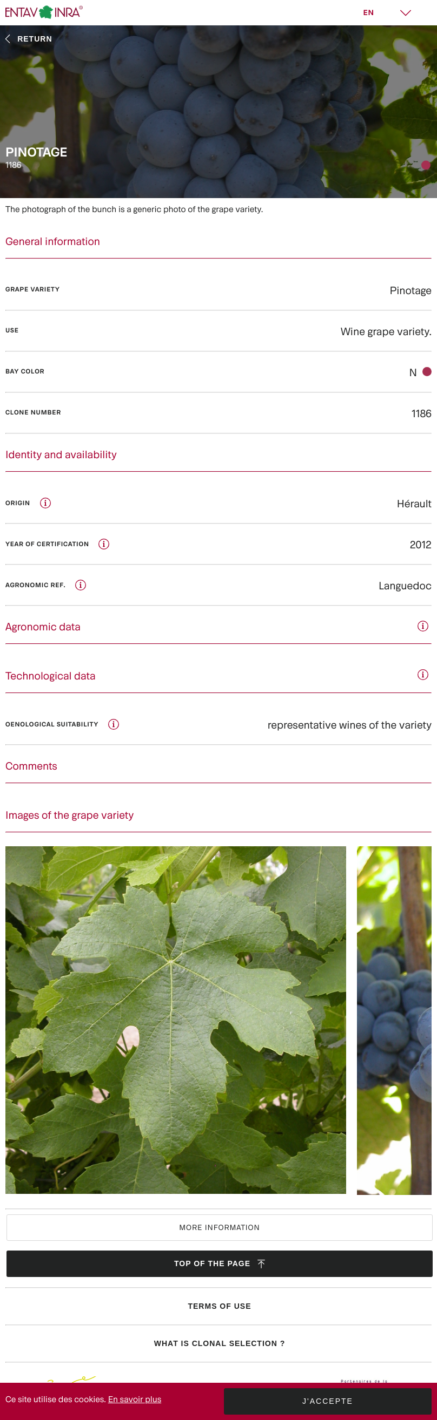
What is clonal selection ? (219, 1343)
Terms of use (219, 1306)
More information (219, 1227)
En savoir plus (135, 1399)
